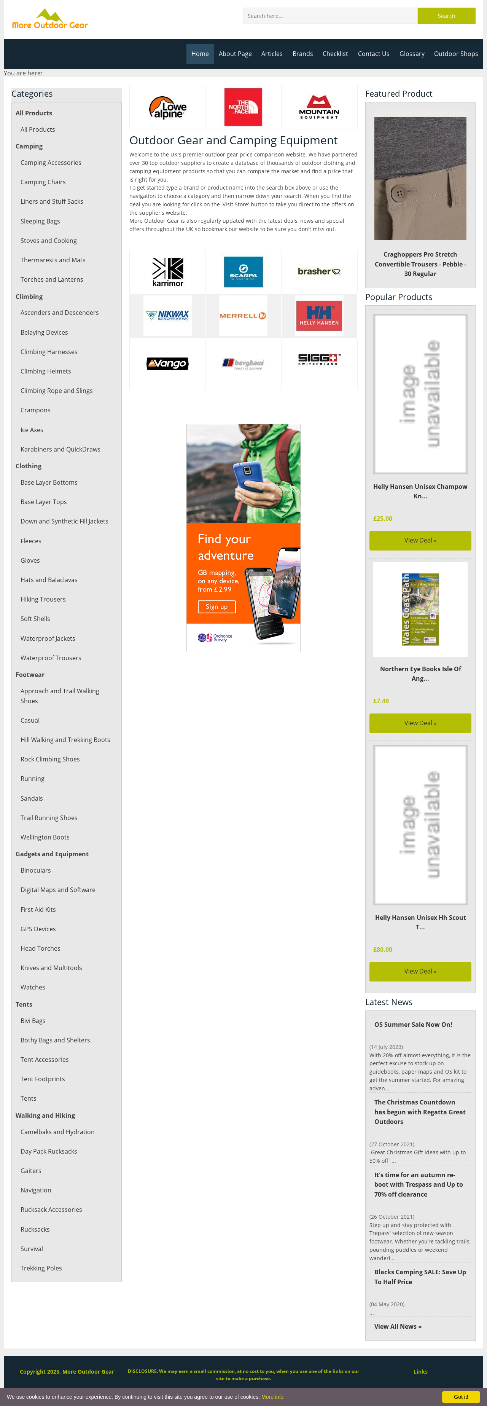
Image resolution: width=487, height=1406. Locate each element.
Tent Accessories (44, 1059)
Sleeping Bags (40, 221)
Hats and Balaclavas (49, 580)
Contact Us (376, 53)
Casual (30, 720)
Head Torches (40, 948)
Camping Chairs (43, 182)
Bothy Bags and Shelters (55, 1040)
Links (420, 1354)
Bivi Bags (33, 1021)
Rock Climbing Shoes (50, 759)
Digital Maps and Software (58, 890)
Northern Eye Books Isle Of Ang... (420, 674)
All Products (37, 129)
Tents (28, 1098)
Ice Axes (32, 430)
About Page (239, 53)
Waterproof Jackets (48, 638)
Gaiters (31, 1171)
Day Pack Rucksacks (48, 1151)
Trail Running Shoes (48, 818)
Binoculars (35, 870)
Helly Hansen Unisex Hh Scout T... (420, 922)
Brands (306, 53)
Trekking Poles (41, 1268)
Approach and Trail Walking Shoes (59, 696)
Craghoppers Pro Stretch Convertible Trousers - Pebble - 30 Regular (420, 194)
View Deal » (420, 540)
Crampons (35, 410)
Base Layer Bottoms (49, 482)
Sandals (32, 798)
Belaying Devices (44, 332)
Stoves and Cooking (48, 240)
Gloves (30, 560)
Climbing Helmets (45, 371)
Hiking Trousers (43, 599)
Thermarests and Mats (52, 260)
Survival (32, 1249)
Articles (275, 53)
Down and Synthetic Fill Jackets (64, 521)
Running (32, 778)
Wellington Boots (45, 837)
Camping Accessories (50, 162)
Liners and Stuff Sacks (52, 201)
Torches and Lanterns (51, 279)
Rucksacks (35, 1229)
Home (204, 53)
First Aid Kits (38, 909)
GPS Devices (38, 929)
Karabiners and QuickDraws (60, 449)
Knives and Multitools (51, 968)
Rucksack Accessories (51, 1209)
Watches (33, 987)
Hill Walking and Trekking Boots (65, 740)
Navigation (36, 1190)
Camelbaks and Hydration (57, 1132)
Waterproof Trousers (50, 658)
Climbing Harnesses (48, 352)
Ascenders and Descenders (59, 312)
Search (446, 15)
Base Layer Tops (44, 502)
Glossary (413, 53)
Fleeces (31, 541)
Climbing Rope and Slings (56, 390)
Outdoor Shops (456, 53)
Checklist (338, 53)
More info (272, 1397)
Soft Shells (35, 618)
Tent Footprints (42, 1079)
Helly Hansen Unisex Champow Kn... (420, 491)
